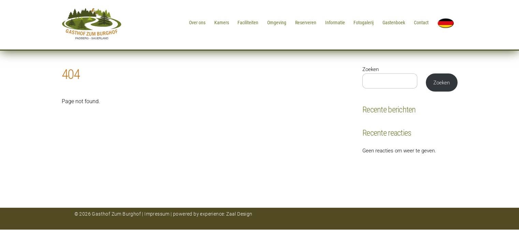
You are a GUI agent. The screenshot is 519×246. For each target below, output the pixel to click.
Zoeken (370, 69)
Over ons (197, 22)
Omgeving (276, 22)
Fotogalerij (364, 22)
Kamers (221, 22)
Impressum (157, 214)
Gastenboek (394, 22)
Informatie (335, 22)
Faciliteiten (247, 22)
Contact (421, 22)
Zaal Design (239, 214)
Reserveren (305, 22)
